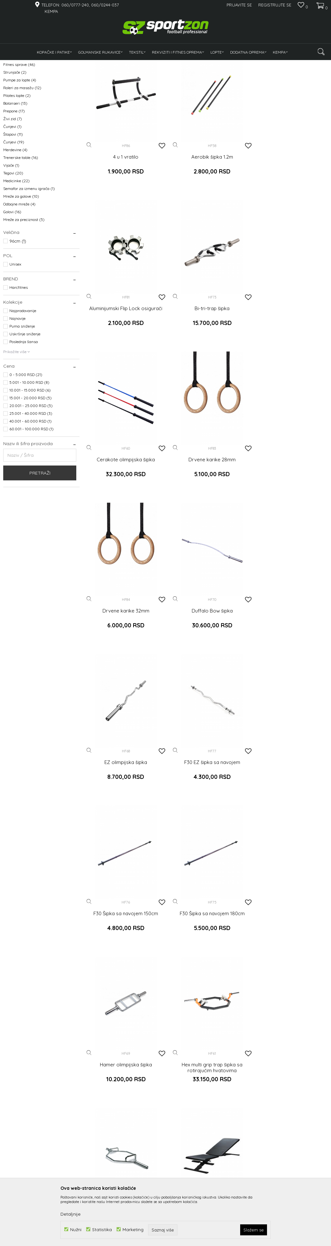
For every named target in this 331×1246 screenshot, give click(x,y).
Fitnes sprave (19, 124)
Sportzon (11, 64)
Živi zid (12, 178)
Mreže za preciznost (24, 279)
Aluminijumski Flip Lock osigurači (289, 212)
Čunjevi (12, 186)
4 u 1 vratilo (124, 212)
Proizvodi (32, 64)
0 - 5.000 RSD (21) (25, 434)
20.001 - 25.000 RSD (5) (31, 465)
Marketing (133, 1229)
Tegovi (13, 233)
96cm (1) (17, 301)
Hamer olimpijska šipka (124, 796)
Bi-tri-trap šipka (124, 358)
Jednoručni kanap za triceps (289, 942)
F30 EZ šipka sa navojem (124, 650)
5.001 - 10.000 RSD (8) (29, 442)
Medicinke (16, 240)
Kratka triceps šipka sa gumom (289, 1088)
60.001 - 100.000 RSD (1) (31, 489)
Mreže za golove (21, 256)
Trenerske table (20, 217)
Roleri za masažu (22, 147)
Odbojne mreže (19, 264)
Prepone (14, 171)
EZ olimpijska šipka (289, 504)
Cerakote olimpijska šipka (207, 358)
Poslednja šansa (23, 401)
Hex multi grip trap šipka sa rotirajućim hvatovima (206, 799)
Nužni (75, 1229)
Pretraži (39, 533)
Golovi (12, 271)
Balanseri (15, 163)
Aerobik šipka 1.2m (207, 212)
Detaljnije (70, 1214)
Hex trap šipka (290, 796)
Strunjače (15, 132)
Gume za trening (22, 116)
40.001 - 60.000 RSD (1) (30, 481)
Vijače (11, 225)
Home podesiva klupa (124, 942)
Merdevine (15, 209)
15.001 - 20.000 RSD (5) (30, 457)
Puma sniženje (22, 386)
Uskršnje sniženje (24, 394)
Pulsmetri (15, 109)
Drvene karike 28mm (289, 358)
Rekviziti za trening (24, 101)
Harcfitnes (18, 347)
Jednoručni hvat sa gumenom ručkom (207, 945)
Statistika (102, 1229)
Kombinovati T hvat (207, 1088)
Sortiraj (248, 74)
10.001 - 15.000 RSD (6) (30, 450)
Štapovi (13, 194)
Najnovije (17, 378)
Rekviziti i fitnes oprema (66, 64)
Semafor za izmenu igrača (29, 248)
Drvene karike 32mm (124, 504)
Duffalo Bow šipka (207, 504)
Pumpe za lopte (19, 140)
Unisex (15, 324)
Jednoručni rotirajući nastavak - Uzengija (124, 1091)
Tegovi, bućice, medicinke (27, 93)
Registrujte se (274, 4)
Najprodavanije (22, 370)
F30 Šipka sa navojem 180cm (289, 650)
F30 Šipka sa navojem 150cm (207, 650)
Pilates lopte (17, 155)
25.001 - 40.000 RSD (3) (30, 473)
